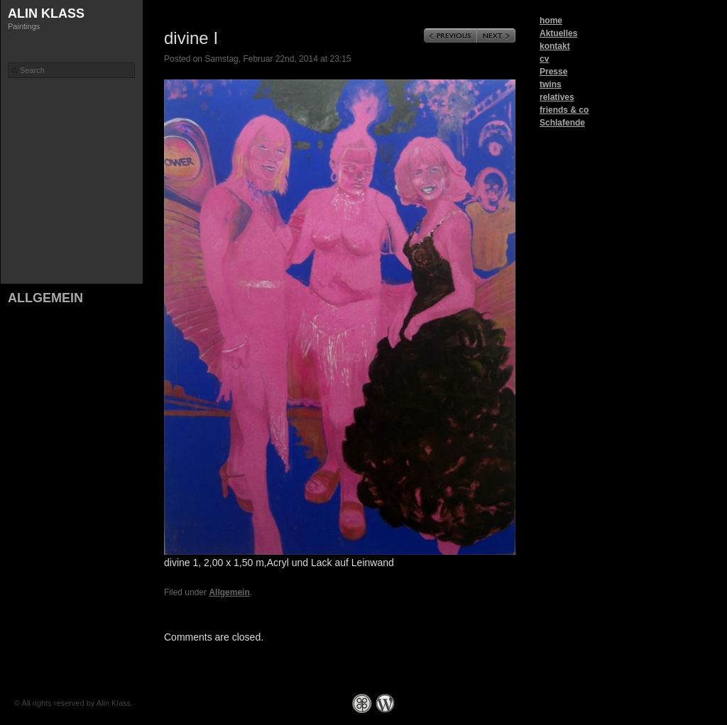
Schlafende (562, 123)
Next (496, 35)
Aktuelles (558, 33)
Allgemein (45, 298)
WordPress (385, 703)
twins (551, 84)
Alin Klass (46, 13)
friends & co (564, 110)
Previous (450, 35)
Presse (553, 72)
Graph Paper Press (362, 703)
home (551, 21)
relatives (557, 97)
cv (544, 59)
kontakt (555, 46)
